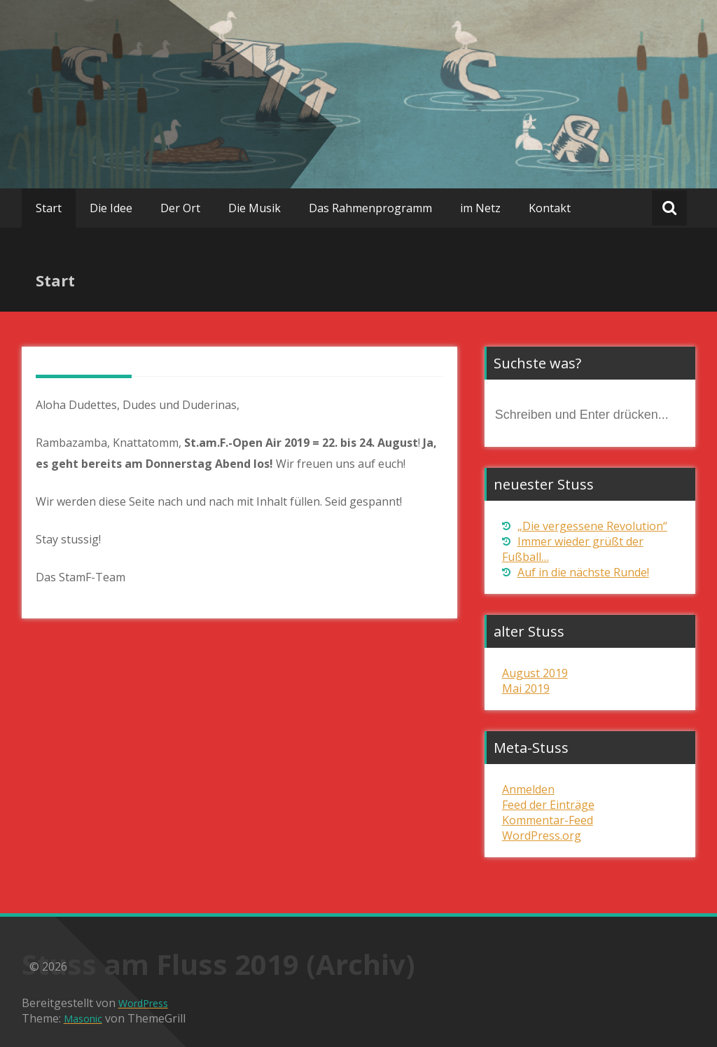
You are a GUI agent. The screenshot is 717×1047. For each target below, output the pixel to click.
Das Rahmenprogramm (370, 208)
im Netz (480, 208)
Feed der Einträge (548, 804)
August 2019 (535, 673)
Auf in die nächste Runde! (583, 572)
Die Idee (111, 208)
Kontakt (550, 208)
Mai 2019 (526, 688)
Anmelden (528, 789)
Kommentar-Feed (547, 820)
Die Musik (254, 208)
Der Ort (180, 208)
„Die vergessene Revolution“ (592, 526)
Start (49, 208)
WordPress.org (541, 835)
